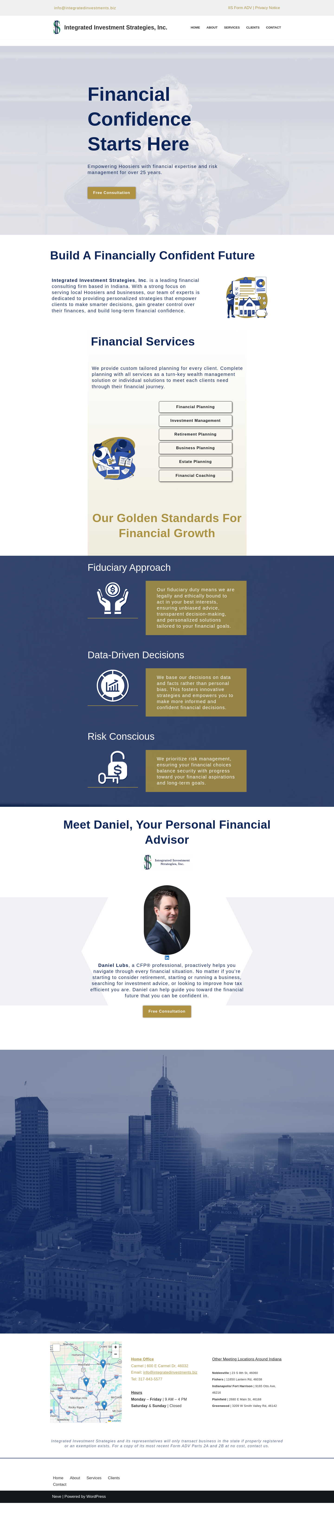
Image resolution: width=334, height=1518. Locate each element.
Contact (273, 27)
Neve (56, 1512)
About (211, 27)
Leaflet (115, 1435)
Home (194, 27)
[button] (86, 1397)
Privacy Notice (267, 8)
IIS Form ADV (240, 8)
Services (231, 27)
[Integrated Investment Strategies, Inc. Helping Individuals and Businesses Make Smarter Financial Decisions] (109, 27)
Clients (252, 27)
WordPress (96, 1512)
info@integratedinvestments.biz (85, 8)
